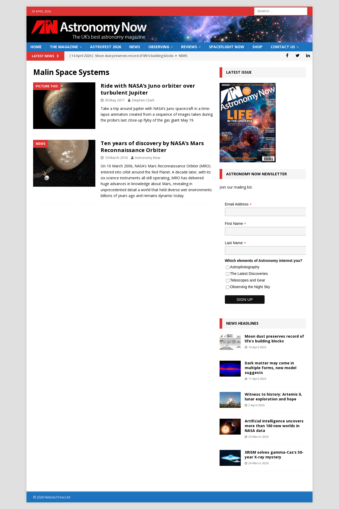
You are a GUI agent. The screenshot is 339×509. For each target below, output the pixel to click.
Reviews (189, 46)
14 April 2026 (257, 347)
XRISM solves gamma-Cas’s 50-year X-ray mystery (274, 454)
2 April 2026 (256, 405)
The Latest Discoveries (249, 273)
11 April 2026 (257, 379)
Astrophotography (245, 267)
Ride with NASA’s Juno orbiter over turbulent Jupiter (148, 89)
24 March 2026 (258, 463)
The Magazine (64, 46)
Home (36, 46)
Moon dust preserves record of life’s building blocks (274, 338)
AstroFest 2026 (105, 46)
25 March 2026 (258, 437)
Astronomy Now (147, 157)
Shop (257, 46)
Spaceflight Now (226, 46)
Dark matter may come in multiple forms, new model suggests (270, 367)
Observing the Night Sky (250, 287)
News (134, 46)
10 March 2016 (116, 157)
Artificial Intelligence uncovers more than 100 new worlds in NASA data (274, 425)
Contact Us (283, 46)
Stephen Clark (143, 100)
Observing (158, 46)
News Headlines (242, 323)
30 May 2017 (114, 100)
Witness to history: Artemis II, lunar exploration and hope (273, 396)
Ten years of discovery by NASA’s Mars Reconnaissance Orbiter (152, 147)
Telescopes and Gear (247, 280)
